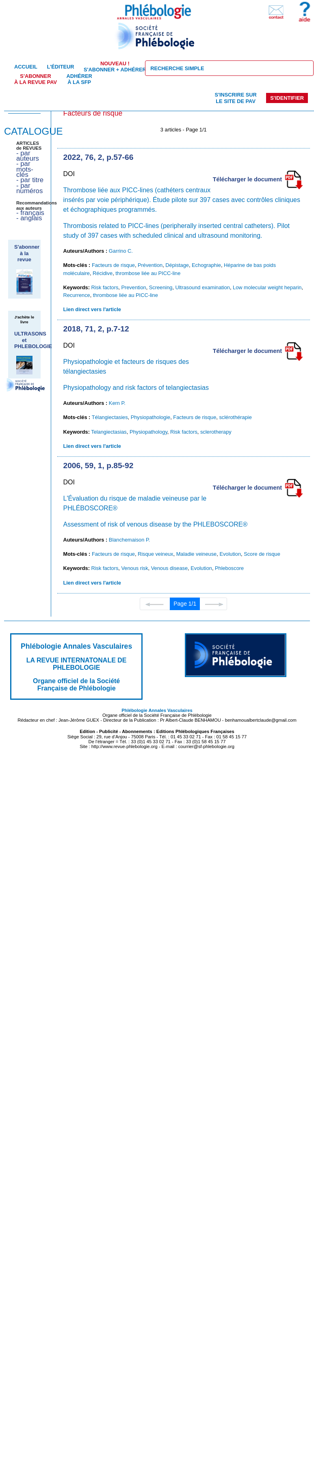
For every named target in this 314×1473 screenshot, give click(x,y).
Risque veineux (155, 554)
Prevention (133, 287)
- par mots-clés (24, 169)
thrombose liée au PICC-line (147, 273)
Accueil (25, 67)
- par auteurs (27, 155)
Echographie (206, 265)
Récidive (103, 273)
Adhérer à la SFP (79, 79)
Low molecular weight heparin (267, 287)
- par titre (29, 180)
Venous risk (134, 568)
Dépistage (177, 265)
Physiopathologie (150, 417)
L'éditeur (60, 67)
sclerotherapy (216, 432)
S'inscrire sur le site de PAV (235, 98)
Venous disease (169, 568)
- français (30, 213)
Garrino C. (121, 251)
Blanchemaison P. (129, 540)
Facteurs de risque (113, 265)
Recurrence (76, 295)
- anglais (29, 218)
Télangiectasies (110, 417)
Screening (161, 287)
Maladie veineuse (196, 554)
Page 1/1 (184, 603)
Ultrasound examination (202, 287)
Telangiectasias (109, 432)
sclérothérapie (235, 417)
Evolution (230, 554)
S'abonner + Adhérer (115, 66)
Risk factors (104, 287)
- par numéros (29, 188)
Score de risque (262, 554)
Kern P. (117, 403)
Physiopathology (148, 432)
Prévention (150, 265)
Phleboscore (229, 568)
